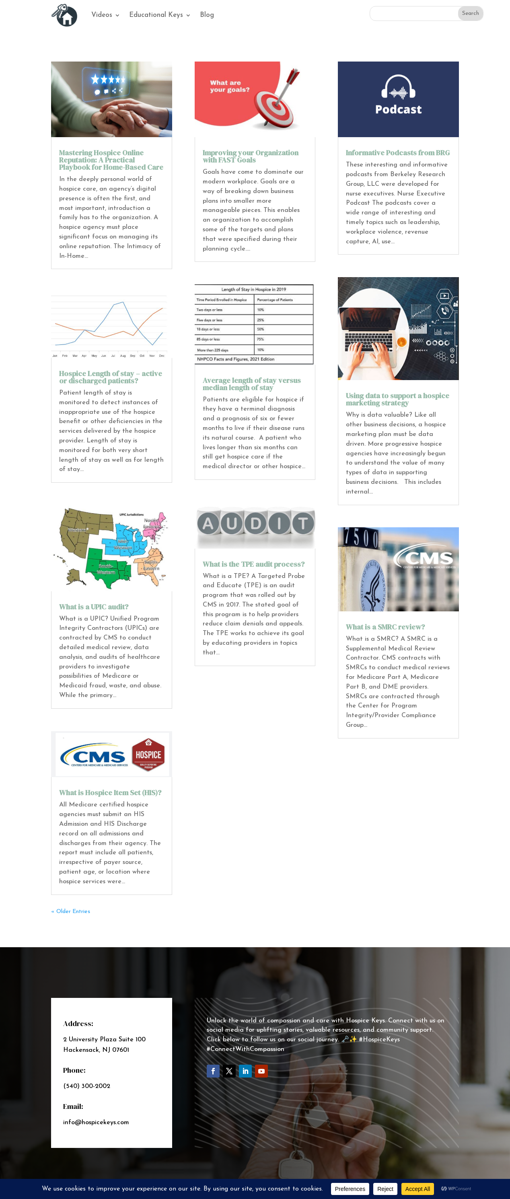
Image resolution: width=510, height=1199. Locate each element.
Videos (101, 15)
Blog (207, 15)
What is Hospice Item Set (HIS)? (110, 793)
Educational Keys (156, 15)
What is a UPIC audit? (93, 607)
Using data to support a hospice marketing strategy (397, 399)
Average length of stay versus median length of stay (252, 384)
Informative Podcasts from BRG (398, 153)
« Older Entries (70, 912)
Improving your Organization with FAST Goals (250, 156)
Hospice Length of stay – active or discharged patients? (110, 377)
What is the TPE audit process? (253, 564)
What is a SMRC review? (385, 627)
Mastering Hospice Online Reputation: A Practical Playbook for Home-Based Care (111, 160)
